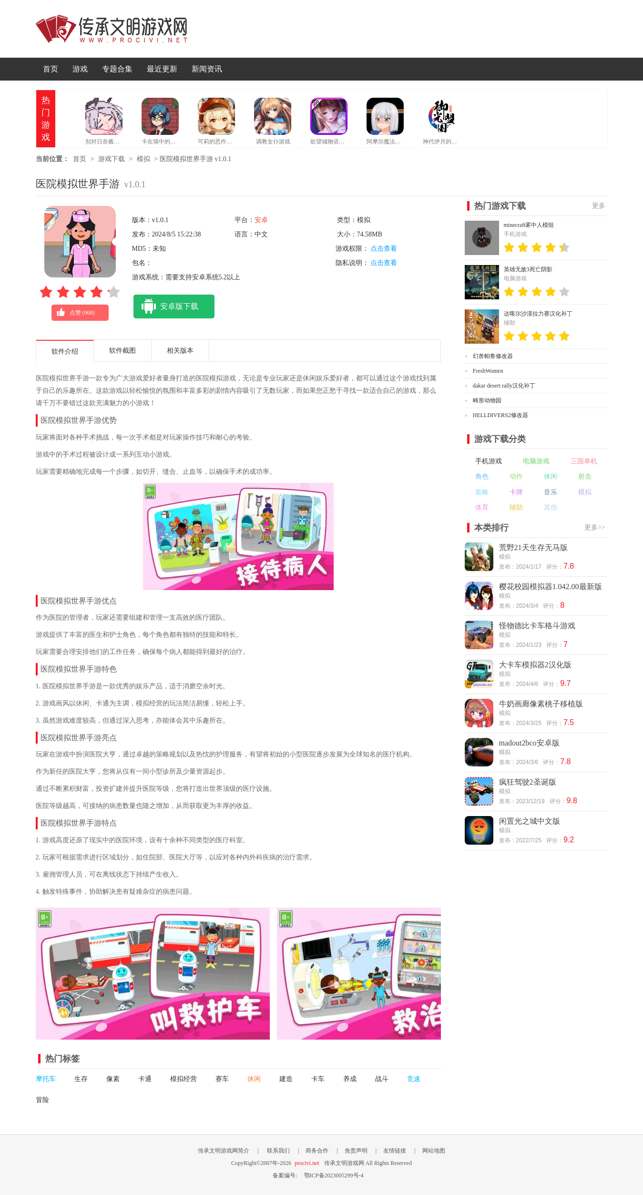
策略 (482, 492)
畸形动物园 (487, 400)
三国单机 (584, 461)
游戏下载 (111, 159)
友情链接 (394, 1150)
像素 (113, 1079)
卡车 (318, 1079)
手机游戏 (488, 461)
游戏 (80, 69)
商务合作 (317, 1150)
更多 (598, 205)
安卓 (261, 220)
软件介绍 (64, 351)
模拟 (143, 159)
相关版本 (180, 350)
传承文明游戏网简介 (223, 1150)
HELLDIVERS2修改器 (500, 415)
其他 (550, 507)
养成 (350, 1079)
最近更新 (162, 69)
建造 (286, 1079)
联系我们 (278, 1150)
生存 (81, 1079)
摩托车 (46, 1079)
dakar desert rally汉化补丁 (504, 385)
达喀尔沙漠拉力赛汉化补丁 (538, 313)
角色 (482, 476)
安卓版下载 (165, 306)
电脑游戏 (536, 461)
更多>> (594, 527)
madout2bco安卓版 (529, 743)
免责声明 (356, 1150)
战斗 (381, 1079)
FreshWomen (488, 371)
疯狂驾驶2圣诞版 (527, 782)
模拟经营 (183, 1079)
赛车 (222, 1079)
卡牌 (516, 492)
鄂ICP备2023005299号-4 (334, 1175)
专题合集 (117, 69)
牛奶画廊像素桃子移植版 (541, 704)
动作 (516, 476)
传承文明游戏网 (111, 28)
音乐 (550, 492)
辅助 (516, 507)
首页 (50, 69)
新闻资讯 (207, 69)
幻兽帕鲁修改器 (493, 356)
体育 (482, 507)
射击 (585, 476)
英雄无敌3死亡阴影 (528, 269)
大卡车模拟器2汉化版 (535, 665)
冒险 (42, 1099)
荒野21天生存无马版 (533, 547)
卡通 (145, 1079)
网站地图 (433, 1150)
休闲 (254, 1079)
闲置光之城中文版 (529, 821)
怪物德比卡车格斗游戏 (537, 626)
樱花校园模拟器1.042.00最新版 (550, 586)
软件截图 (122, 350)
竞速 (413, 1079)
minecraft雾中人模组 (529, 225)
